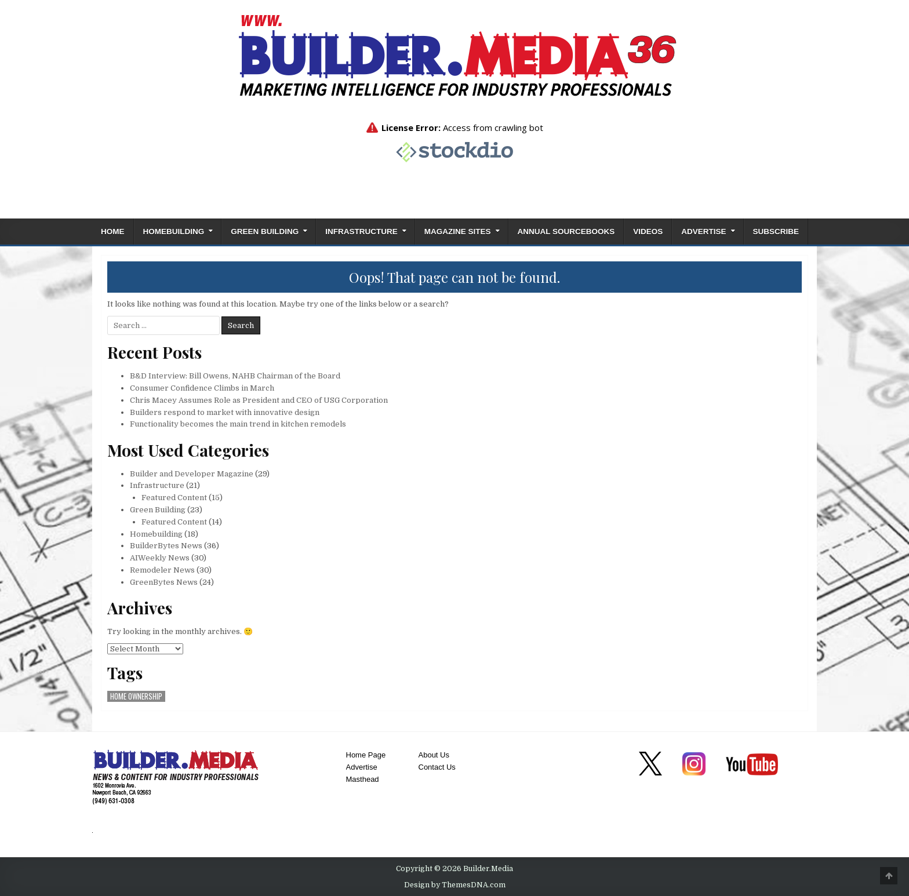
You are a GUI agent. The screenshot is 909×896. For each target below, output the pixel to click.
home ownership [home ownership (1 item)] (136, 696)
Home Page (366, 755)
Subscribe (776, 231)
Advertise (703, 231)
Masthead (362, 779)
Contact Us (437, 767)
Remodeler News (162, 570)
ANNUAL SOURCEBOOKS (566, 231)
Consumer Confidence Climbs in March (202, 388)
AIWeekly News (160, 557)
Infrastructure (361, 231)
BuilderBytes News (166, 545)
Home (113, 231)
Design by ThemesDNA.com (455, 885)
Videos (648, 231)
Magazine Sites (457, 231)
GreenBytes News (164, 582)
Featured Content (174, 497)
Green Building (265, 231)
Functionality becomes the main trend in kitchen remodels (238, 424)
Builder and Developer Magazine (191, 473)
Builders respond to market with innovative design (224, 412)
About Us (434, 755)
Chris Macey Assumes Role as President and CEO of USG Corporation (259, 400)
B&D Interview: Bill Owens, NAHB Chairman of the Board (235, 375)
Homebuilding (174, 231)
